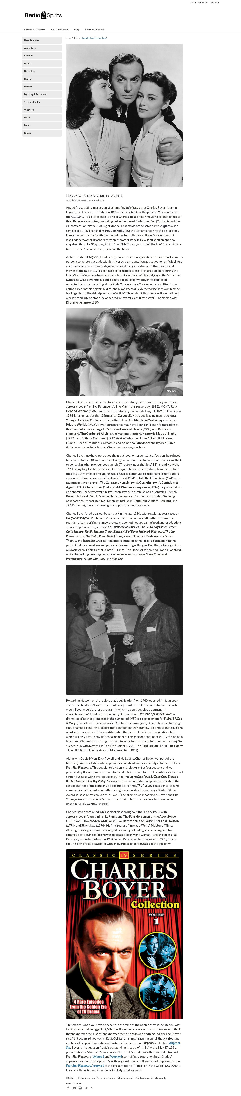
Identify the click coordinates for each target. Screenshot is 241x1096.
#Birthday (71, 1077)
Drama (27, 63)
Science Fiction (32, 102)
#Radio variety (158, 1077)
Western (29, 109)
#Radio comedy (126, 1077)
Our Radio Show (59, 29)
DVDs (27, 117)
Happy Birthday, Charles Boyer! (94, 38)
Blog (76, 29)
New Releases (31, 40)
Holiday (28, 86)
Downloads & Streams (33, 29)
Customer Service (94, 29)
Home (68, 38)
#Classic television (106, 1077)
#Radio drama (142, 1077)
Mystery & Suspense (35, 94)
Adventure (30, 48)
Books (27, 133)
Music (27, 125)
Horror (28, 79)
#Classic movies (86, 1077)
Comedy (28, 55)
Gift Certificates (199, 2)
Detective (29, 71)
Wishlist (214, 2)
